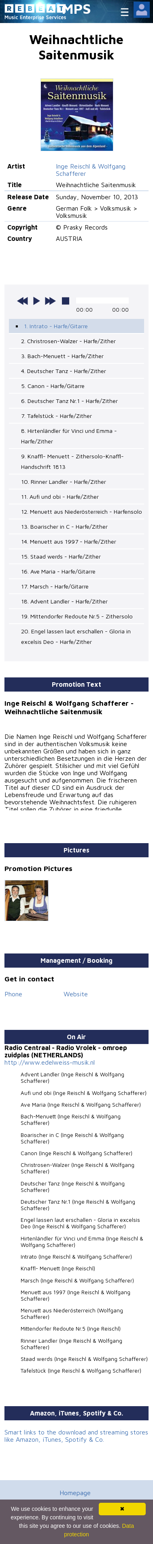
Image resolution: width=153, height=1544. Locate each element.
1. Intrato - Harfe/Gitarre (56, 326)
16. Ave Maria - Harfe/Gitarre (58, 571)
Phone (13, 994)
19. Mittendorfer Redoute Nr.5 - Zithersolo (77, 616)
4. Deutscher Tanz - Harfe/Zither (63, 370)
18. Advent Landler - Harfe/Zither (64, 601)
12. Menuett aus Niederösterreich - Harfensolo (81, 511)
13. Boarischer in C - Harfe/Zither (64, 526)
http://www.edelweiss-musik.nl (49, 1062)
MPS (76, 8)
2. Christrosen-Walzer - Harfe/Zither (68, 340)
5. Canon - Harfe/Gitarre (53, 385)
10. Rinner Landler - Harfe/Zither (63, 481)
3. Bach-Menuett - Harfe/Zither (62, 355)
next (50, 300)
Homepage (75, 1492)
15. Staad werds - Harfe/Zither (61, 556)
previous (22, 300)
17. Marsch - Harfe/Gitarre (55, 586)
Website (76, 994)
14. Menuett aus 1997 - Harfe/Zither (68, 541)
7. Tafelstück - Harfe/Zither (56, 415)
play (36, 301)
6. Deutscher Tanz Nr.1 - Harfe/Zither (69, 400)
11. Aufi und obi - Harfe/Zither (60, 496)
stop (65, 300)
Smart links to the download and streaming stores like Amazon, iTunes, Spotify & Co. (76, 1435)
